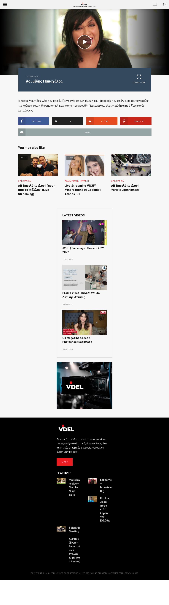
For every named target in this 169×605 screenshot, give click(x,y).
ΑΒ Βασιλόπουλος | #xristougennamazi (124, 188)
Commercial (33, 76)
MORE (65, 460)
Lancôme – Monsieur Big (106, 484)
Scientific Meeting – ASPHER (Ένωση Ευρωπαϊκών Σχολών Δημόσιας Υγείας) (74, 543)
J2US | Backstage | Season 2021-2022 (82, 249)
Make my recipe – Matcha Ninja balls (74, 486)
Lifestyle (84, 180)
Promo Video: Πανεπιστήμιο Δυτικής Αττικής (80, 294)
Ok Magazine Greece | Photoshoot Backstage (83, 338)
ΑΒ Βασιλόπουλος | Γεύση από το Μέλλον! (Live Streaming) (36, 190)
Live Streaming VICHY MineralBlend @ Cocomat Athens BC (82, 190)
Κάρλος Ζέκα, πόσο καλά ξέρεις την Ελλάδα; (105, 507)
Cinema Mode (139, 79)
